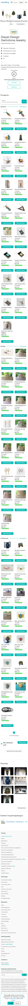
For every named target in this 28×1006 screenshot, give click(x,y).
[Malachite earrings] (21, 430)
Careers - (6, 944)
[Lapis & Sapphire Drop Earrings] (21, 406)
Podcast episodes (5, 919)
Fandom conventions (6, 889)
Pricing (3, 870)
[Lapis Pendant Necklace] (21, 284)
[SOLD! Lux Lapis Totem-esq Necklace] (7, 332)
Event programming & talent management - (13, 859)
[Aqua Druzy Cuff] (7, 669)
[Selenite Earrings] (21, 453)
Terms (2, 948)
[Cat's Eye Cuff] (7, 645)
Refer (2, 905)
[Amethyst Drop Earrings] (7, 406)
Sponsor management (6, 852)
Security (3, 955)
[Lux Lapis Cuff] (7, 551)
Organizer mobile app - (8, 866)
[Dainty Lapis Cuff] (7, 598)
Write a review (22, 742)
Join (24, 974)
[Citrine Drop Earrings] (7, 477)
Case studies (4, 912)
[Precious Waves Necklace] (21, 190)
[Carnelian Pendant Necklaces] (7, 308)
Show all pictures (21, 24)
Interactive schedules (6, 861)
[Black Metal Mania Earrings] (7, 453)
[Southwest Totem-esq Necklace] (7, 119)
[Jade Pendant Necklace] (7, 284)
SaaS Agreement (5, 953)
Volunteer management (7, 850)
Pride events (4, 891)
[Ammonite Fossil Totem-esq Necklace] (7, 214)
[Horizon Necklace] (7, 166)
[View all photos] (14, 16)
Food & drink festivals (6, 880)
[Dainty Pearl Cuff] (7, 574)
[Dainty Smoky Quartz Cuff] (21, 574)
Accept (10, 1003)
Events (3, 838)
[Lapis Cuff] (21, 598)
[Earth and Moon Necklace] (7, 143)
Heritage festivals (5, 898)
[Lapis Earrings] (7, 524)
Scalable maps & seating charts (9, 857)
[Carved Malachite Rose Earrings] (7, 382)
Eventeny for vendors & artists (8, 932)
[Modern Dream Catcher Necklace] (21, 214)
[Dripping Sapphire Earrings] (21, 382)
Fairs (2, 886)
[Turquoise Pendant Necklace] (7, 261)
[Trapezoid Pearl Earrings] (7, 500)
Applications (4, 840)
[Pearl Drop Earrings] (21, 500)
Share (11, 24)
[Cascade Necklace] (21, 143)
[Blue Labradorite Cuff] (21, 622)
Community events (6, 884)
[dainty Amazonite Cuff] (7, 622)
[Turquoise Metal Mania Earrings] (21, 359)
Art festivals (4, 882)
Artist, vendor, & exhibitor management (11, 847)
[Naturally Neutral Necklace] (7, 237)
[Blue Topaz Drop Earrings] (7, 430)
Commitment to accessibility (8, 946)
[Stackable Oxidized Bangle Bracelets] (7, 716)
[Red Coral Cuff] (21, 645)
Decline (17, 1003)
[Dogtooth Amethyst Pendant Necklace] (21, 308)
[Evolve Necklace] (21, 166)
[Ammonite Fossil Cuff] (21, 669)
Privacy (3, 951)
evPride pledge (5, 921)
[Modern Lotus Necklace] (7, 190)
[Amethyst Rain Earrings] (7, 359)
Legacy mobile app (6, 868)
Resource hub (4, 930)
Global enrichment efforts (7, 942)
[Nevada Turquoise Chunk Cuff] (21, 551)
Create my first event (6, 836)
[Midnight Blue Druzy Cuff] (7, 692)
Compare (3, 914)
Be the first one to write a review (14, 751)
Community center (6, 909)
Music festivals (4, 893)
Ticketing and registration (7, 854)
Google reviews (5, 873)
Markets (3, 896)
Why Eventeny (4, 845)
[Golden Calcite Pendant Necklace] (21, 261)
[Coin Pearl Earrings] (21, 477)
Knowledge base (5, 907)
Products (3, 843)
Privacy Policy (12, 998)
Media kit (3, 925)
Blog (2, 923)
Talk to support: (8, 963)
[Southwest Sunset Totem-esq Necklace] (21, 119)
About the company (6, 939)
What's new (4, 928)
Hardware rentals (5, 863)
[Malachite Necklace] (21, 237)
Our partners (4, 916)
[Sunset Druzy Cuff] (21, 692)
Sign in (21, 2)
